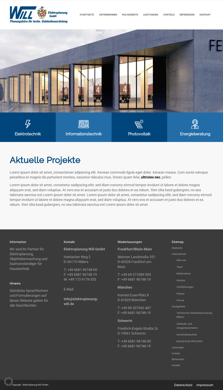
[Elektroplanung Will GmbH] (39, 14)
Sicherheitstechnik (187, 334)
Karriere (181, 280)
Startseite (177, 247)
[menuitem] (86, 14)
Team (180, 266)
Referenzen (178, 359)
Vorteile (176, 353)
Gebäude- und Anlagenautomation (187, 325)
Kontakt (176, 365)
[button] (8, 381)
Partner (180, 293)
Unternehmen (179, 254)
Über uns (181, 260)
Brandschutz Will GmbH (189, 341)
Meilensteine (184, 273)
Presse (180, 300)
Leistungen (178, 347)
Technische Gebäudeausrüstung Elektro (194, 314)
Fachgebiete (178, 306)
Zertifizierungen (185, 286)
